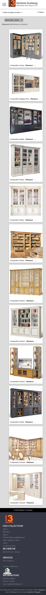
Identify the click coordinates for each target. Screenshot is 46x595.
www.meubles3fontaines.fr (12, 584)
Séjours (5, 534)
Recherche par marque (11, 551)
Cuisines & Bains (9, 545)
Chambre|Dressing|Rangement (14, 537)
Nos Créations (8, 560)
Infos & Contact (8, 581)
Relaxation (6, 531)
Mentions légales (9, 578)
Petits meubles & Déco (11, 540)
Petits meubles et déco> (12, 12)
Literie (5, 543)
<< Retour (40, 12)
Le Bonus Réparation (10, 566)
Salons (5, 529)
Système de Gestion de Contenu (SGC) (29, 590)
